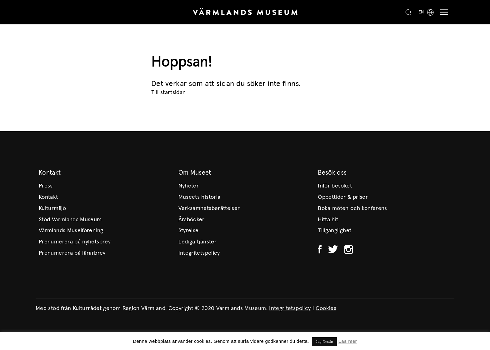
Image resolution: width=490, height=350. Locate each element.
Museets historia (199, 197)
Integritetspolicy (199, 253)
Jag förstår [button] (324, 341)
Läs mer (347, 341)
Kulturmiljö (52, 208)
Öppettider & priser (343, 197)
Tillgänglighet (334, 230)
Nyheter (188, 186)
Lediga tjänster (197, 242)
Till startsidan (168, 92)
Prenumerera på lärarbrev (72, 253)
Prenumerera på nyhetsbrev (75, 242)
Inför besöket (335, 186)
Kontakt (48, 197)
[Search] (408, 12)
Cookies (326, 308)
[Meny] (442, 12)
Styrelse (188, 230)
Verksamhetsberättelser (209, 208)
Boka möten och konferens (352, 208)
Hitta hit (328, 219)
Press (46, 186)
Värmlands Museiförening (71, 230)
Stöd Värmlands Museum (70, 219)
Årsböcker (191, 219)
